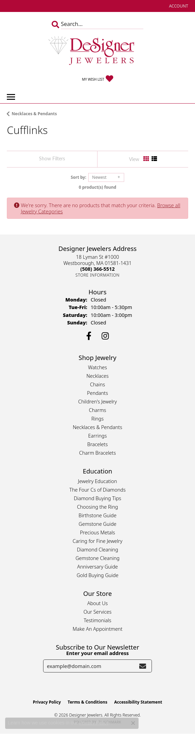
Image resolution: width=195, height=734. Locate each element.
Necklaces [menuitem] (98, 376)
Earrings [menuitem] (97, 435)
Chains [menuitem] (97, 384)
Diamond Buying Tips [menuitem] (97, 498)
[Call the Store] (97, 269)
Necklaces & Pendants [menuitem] (97, 427)
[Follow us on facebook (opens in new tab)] (89, 336)
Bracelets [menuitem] (97, 444)
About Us (97, 603)
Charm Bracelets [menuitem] (97, 453)
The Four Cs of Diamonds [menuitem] (97, 489)
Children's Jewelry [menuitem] (97, 401)
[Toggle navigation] (11, 97)
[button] (178, 6)
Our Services (97, 612)
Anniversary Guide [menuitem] (97, 566)
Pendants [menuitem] (97, 393)
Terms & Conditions (87, 702)
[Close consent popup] (133, 723)
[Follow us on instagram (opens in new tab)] (105, 336)
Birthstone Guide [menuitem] (98, 515)
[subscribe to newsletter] (143, 666)
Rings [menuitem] (97, 418)
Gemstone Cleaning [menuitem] (98, 558)
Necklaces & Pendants (34, 114)
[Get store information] (98, 275)
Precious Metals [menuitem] (97, 532)
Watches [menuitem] (97, 367)
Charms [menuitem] (97, 410)
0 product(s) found (97, 187)
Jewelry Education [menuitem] (97, 481)
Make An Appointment (97, 629)
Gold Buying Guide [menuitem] (97, 575)
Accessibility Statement (138, 702)
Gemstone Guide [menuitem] (97, 524)
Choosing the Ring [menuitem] (97, 507)
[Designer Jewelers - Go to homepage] (97, 51)
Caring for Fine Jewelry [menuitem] (97, 541)
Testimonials (98, 620)
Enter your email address (97, 653)
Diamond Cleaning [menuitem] (97, 549)
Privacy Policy (47, 702)
